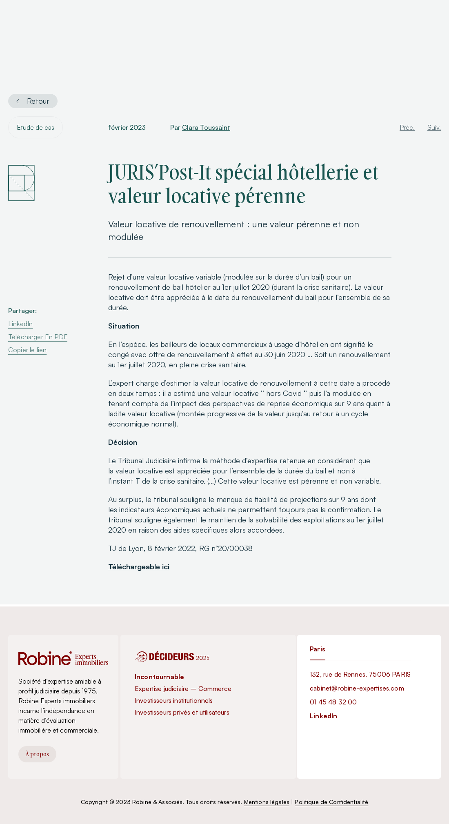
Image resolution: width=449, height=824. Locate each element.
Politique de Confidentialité (331, 801)
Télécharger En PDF (37, 338)
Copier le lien (27, 351)
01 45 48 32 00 (333, 702)
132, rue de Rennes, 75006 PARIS (360, 674)
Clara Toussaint (206, 128)
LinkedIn (20, 325)
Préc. (407, 128)
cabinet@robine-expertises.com (357, 688)
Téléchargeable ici (138, 567)
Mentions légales (266, 801)
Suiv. (434, 128)
